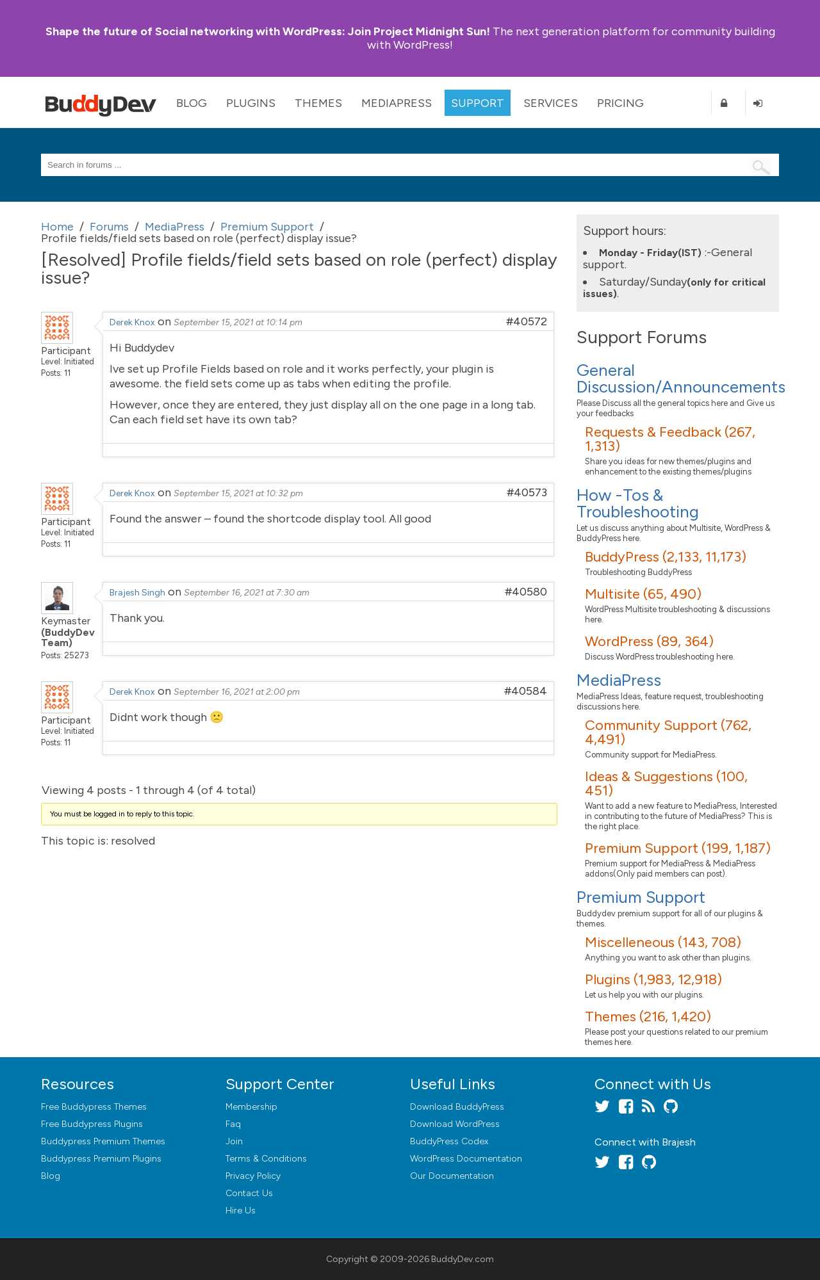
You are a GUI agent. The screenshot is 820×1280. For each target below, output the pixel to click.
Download (457, 1106)
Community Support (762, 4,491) (668, 732)
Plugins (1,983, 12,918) (653, 979)
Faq (233, 1124)
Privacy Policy (253, 1176)
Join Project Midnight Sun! (267, 31)
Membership (251, 1106)
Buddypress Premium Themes (103, 1141)
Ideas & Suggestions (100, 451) (666, 783)
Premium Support (641, 897)
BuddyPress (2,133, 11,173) (665, 556)
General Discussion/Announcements (681, 378)
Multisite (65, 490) (643, 594)
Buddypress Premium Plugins (101, 1158)
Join (234, 1141)
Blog (191, 103)
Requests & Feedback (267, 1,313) (670, 439)
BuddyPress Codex (449, 1141)
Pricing (620, 103)
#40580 (526, 591)
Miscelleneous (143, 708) (663, 942)
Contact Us (249, 1193)
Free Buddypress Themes (94, 1106)
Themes (318, 103)
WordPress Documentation (466, 1158)
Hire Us (241, 1210)
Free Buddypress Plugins (92, 1124)
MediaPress (396, 103)
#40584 (525, 691)
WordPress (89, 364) (649, 641)
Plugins (250, 103)
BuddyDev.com (462, 1259)
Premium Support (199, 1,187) (678, 848)
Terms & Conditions (266, 1158)
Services (550, 103)
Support (477, 103)
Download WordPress (455, 1124)
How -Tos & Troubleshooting (638, 503)
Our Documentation (452, 1176)
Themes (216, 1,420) (648, 1016)
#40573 (527, 492)
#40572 (526, 321)
